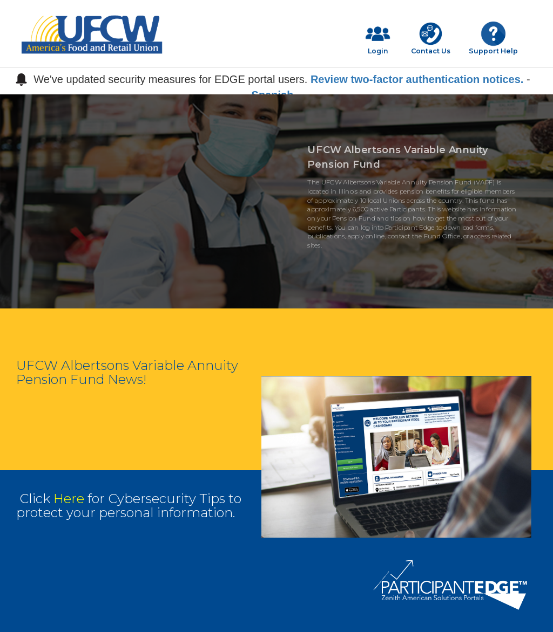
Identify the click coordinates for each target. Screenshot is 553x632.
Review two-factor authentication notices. (417, 79)
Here (68, 498)
